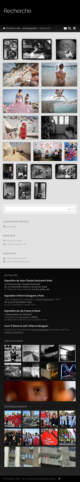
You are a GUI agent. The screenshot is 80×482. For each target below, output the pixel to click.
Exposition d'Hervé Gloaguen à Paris (24, 295)
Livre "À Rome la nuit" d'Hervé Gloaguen (26, 326)
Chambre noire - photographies (20, 28)
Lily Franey (24, 317)
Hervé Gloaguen (45, 299)
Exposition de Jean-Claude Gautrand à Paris (28, 280)
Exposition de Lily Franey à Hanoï (22, 311)
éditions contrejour (13, 332)
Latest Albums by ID (15, 258)
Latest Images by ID (14, 244)
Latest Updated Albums (16, 261)
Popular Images (12, 240)
